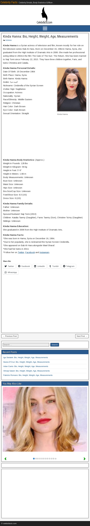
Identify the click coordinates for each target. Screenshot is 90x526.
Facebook (30, 252)
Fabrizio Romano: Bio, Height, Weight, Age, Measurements (28, 375)
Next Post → (82, 336)
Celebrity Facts (9, 2)
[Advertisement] (45, 137)
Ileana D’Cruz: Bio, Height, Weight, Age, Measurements (26, 362)
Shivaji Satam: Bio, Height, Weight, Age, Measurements (26, 371)
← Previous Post (10, 336)
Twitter (21, 252)
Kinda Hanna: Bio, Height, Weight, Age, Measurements (40, 36)
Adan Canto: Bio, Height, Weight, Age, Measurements (25, 366)
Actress (8, 40)
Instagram (44, 252)
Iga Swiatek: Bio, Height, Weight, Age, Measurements (25, 357)
